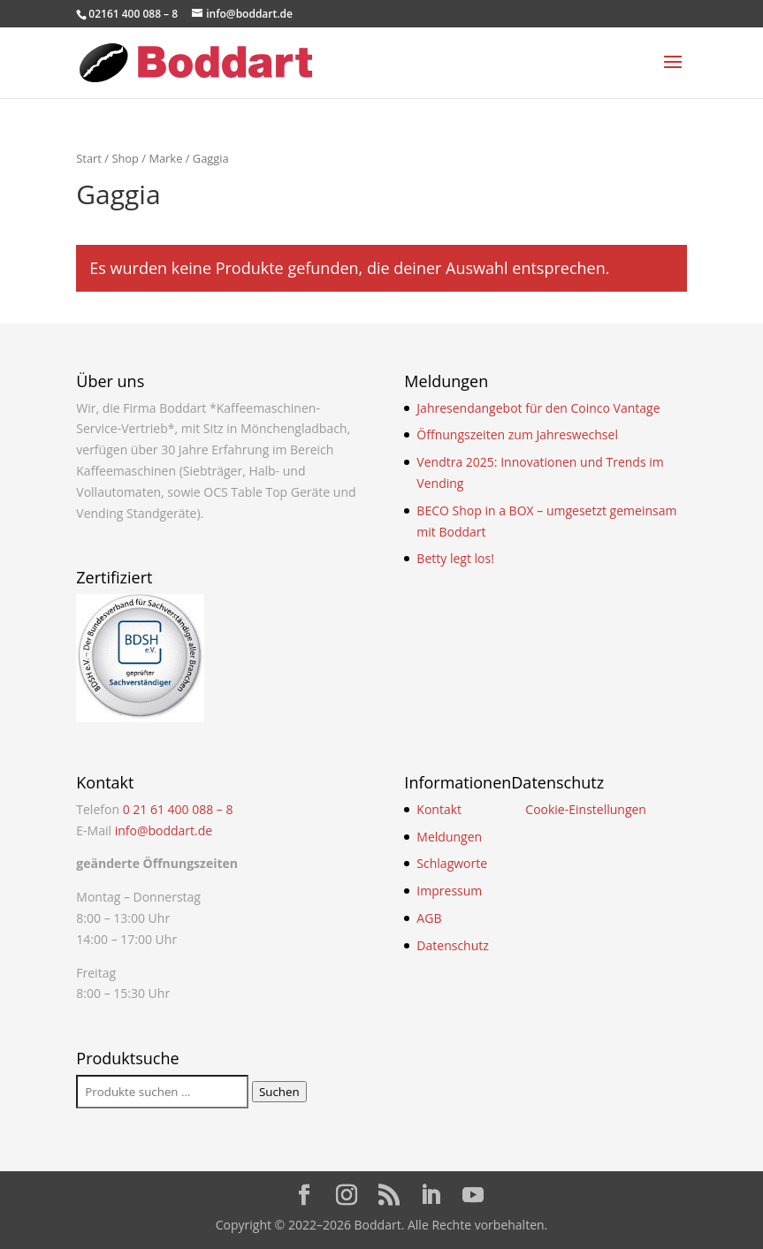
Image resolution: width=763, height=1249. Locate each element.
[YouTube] (473, 1195)
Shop (125, 158)
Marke (165, 158)
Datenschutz (452, 945)
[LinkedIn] (430, 1195)
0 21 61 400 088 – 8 (178, 809)
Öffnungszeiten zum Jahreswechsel (517, 434)
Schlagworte (451, 863)
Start (89, 158)
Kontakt (439, 809)
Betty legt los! (455, 558)
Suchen (279, 1092)
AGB (428, 918)
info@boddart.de (164, 830)
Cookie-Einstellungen (585, 809)
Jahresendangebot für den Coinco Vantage (538, 408)
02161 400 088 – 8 (133, 13)
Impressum (449, 890)
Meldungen (449, 836)
